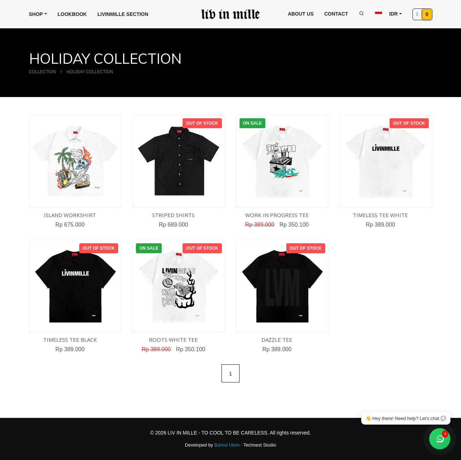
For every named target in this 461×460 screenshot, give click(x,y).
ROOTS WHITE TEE (173, 339)
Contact (336, 14)
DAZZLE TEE (276, 339)
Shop (36, 14)
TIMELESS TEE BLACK (70, 339)
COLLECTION (42, 71)
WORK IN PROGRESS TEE (277, 214)
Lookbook (72, 14)
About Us (300, 14)
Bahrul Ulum (227, 445)
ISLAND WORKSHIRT (70, 214)
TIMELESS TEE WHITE (380, 214)
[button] (388, 13)
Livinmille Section (122, 14)
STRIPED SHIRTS (173, 214)
